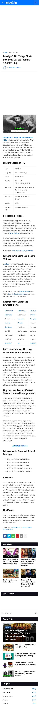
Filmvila (20, 323)
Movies (19, 700)
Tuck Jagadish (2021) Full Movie (22, 251)
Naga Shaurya (14, 233)
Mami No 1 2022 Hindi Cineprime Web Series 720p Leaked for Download (25, 673)
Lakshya (6, 264)
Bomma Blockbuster (15, 294)
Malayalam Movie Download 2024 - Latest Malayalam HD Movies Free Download (28, 583)
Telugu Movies (8, 529)
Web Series (19, 693)
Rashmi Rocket (24, 291)
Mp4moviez (21, 311)
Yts (19, 343)
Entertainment (13, 52)
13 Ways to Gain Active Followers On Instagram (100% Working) (25, 655)
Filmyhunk (33, 343)
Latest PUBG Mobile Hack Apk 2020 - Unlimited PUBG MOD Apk (25, 664)
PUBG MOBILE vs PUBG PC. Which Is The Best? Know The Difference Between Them (17, 633)
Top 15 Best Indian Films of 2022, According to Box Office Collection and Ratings (28, 563)
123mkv (32, 315)
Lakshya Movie (27, 527)
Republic (25, 294)
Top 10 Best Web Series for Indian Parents (10, 581)
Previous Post (6, 613)
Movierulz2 (8, 315)
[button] (2, 2)
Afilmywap (33, 319)
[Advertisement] (19, 27)
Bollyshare (8, 327)
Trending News (19, 696)
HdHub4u (33, 311)
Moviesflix (8, 343)
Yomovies (21, 319)
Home (5, 52)
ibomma (7, 323)
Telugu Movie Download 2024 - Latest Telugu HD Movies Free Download (10, 562)
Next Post (34, 613)
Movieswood (9, 311)
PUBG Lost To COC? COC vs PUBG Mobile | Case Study (25, 646)
